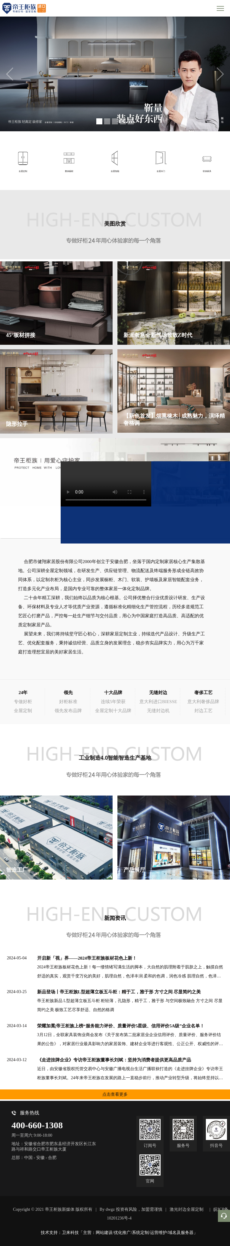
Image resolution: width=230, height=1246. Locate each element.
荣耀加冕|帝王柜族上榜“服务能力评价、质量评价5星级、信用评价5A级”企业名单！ (120, 1025)
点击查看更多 (115, 1094)
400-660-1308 (37, 1125)
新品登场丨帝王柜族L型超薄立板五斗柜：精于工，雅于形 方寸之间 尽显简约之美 (119, 991)
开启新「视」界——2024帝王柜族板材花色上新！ (87, 958)
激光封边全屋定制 (186, 1209)
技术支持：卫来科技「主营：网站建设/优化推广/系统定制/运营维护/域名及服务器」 (119, 1232)
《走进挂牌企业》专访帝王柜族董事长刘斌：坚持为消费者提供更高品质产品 (114, 1060)
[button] (99, 121)
